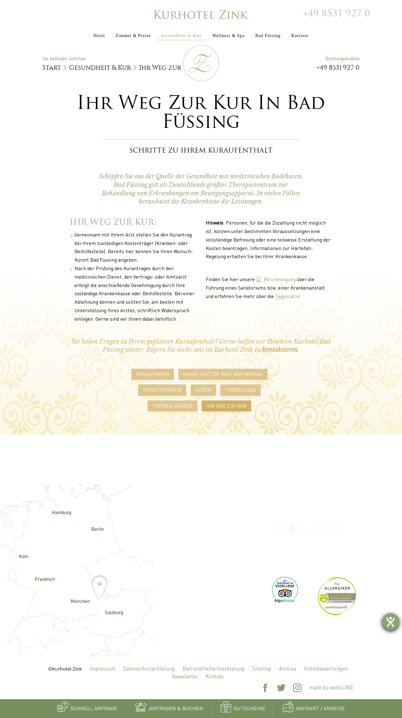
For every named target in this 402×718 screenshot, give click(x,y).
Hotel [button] (99, 35)
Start (51, 67)
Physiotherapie (162, 390)
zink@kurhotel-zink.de (201, 596)
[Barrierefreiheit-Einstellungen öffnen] (390, 621)
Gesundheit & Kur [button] (181, 35)
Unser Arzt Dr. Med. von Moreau (223, 374)
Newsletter (185, 676)
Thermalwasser (172, 406)
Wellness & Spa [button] (228, 35)
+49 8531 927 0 (336, 14)
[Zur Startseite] (201, 14)
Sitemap (261, 668)
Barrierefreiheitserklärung (213, 668)
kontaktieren (280, 349)
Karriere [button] (300, 35)
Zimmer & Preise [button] (133, 35)
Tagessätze (287, 296)
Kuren (203, 390)
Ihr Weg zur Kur (226, 406)
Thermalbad (240, 390)
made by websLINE (331, 687)
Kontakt (215, 676)
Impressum (103, 668)
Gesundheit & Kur (100, 67)
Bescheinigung (276, 279)
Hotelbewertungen (326, 668)
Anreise (287, 668)
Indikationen (152, 374)
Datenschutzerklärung (149, 668)
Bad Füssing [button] (268, 35)
